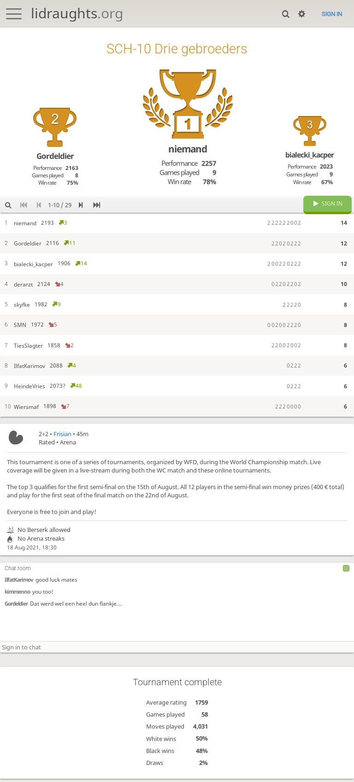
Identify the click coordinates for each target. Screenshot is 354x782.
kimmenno (17, 599)
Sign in (332, 14)
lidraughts (77, 13)
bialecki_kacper (309, 155)
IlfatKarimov (19, 587)
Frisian (62, 441)
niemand (187, 148)
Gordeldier (16, 611)
